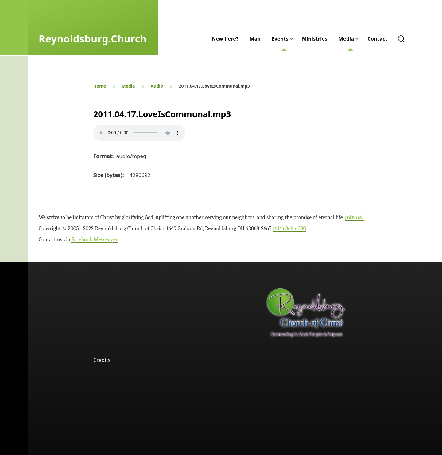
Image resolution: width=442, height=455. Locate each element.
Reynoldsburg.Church (93, 38)
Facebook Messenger (94, 239)
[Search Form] (401, 38)
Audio (157, 86)
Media (128, 86)
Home (99, 86)
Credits (101, 359)
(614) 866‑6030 (289, 228)
